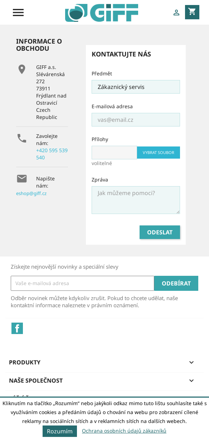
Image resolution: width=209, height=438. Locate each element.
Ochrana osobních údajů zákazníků (124, 430)
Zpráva (100, 179)
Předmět (102, 73)
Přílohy (100, 139)
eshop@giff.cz (31, 193)
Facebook (17, 328)
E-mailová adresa (112, 106)
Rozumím (60, 431)
